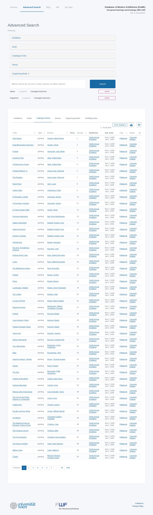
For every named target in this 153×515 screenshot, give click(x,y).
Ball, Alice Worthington (56, 216)
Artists (29, 118)
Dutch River (17, 184)
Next (68, 468)
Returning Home (19, 307)
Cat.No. (80, 133)
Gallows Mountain (20, 385)
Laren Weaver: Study (21, 320)
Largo (15, 262)
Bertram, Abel (52, 294)
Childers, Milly (52, 431)
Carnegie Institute (133, 138)
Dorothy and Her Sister (21, 411)
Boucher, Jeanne (53, 333)
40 (62, 468)
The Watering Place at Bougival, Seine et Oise (22, 424)
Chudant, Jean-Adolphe (56, 437)
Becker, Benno (53, 281)
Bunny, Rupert (52, 366)
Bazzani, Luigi (53, 249)
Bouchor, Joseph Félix (55, 340)
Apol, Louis (51, 184)
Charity (15, 457)
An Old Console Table (21, 210)
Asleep (15, 366)
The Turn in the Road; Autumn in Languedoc (21, 398)
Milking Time (17, 450)
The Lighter (17, 294)
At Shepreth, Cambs (20, 197)
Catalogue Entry (19, 56)
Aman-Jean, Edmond (55, 171)
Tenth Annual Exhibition (94, 138)
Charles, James (53, 405)
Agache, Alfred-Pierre (55, 138)
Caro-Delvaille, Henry (55, 392)
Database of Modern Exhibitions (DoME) (125, 8)
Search (103, 84)
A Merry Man (17, 190)
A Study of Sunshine (20, 379)
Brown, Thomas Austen (56, 359)
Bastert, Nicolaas (53, 242)
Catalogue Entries (43, 118)
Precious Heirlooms (20, 216)
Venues (58, 118)
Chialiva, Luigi (52, 424)
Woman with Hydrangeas (22, 392)
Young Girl (17, 333)
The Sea (16, 372)
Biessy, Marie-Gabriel (55, 301)
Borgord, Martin (53, 314)
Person (50, 133)
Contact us (139, 503)
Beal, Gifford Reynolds (56, 255)
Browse (14, 7)
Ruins (15, 281)
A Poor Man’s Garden (21, 203)
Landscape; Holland (20, 288)
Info (57, 7)
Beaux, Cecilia (53, 275)
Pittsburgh (123, 138)
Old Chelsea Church (20, 431)
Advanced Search (32, 7)
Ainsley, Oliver (52, 145)
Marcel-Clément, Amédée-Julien (53, 457)
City (121, 133)
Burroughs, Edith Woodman (53, 372)
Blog (48, 7)
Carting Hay (17, 405)
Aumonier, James (54, 197)
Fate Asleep (17, 138)
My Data (68, 7)
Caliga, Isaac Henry (55, 379)
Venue (15, 65)
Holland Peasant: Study (22, 327)
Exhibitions (18, 118)
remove (107, 91)
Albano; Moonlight (19, 223)
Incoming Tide (18, 158)
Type (40, 133)
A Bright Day (17, 242)
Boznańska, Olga (54, 353)
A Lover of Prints (19, 301)
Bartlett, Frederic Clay (55, 223)
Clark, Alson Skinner (55, 444)
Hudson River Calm (20, 255)
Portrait (15, 152)
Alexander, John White (56, 152)
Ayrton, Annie (52, 210)
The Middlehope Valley (21, 268)
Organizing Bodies (73, 118)
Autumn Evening (19, 229)
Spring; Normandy (20, 340)
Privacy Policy (138, 506)
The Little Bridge (19, 346)
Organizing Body (19, 73)
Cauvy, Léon (52, 398)
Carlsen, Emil (52, 385)
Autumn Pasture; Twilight (22, 359)
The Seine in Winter (20, 444)
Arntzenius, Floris (54, 190)
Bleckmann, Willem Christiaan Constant (55, 307)
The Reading (18, 177)
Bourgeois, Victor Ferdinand (54, 346)
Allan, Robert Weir (54, 158)
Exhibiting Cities (91, 118)
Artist (14, 47)
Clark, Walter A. (53, 450)
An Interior (16, 418)
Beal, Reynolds (53, 268)
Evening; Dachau (19, 236)
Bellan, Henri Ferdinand (56, 288)
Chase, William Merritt (55, 411)
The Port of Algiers (20, 437)
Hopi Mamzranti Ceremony (23, 145)
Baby (14, 353)
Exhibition (16, 38)
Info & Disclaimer (137, 13)
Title (15, 133)
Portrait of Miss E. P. (20, 171)
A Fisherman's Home (21, 164)
